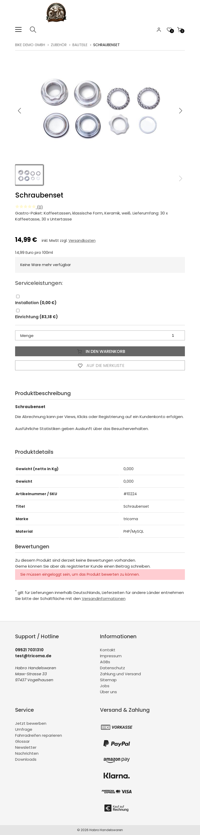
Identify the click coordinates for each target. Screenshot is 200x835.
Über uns (108, 692)
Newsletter (25, 747)
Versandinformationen (104, 598)
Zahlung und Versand (120, 674)
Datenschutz (112, 668)
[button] (180, 111)
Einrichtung (36, 317)
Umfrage (23, 729)
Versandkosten (82, 240)
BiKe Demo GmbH (30, 44)
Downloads (25, 759)
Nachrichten (27, 753)
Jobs (104, 686)
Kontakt (107, 650)
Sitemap (108, 680)
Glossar (22, 741)
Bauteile (80, 44)
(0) (29, 207)
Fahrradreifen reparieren (38, 735)
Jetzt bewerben (30, 723)
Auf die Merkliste (100, 365)
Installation (36, 302)
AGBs (105, 662)
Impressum (111, 656)
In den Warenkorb (100, 351)
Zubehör (59, 44)
